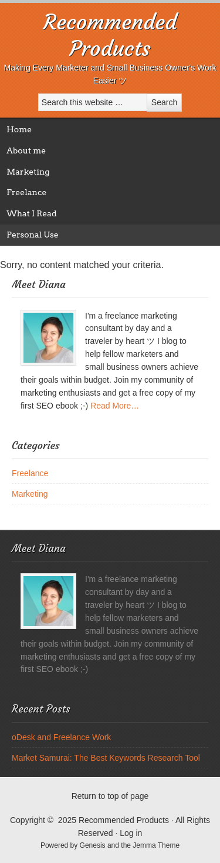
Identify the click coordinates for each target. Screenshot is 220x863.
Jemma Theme (156, 845)
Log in (131, 833)
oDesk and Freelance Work (61, 737)
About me (26, 150)
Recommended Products (110, 35)
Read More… (114, 405)
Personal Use (32, 234)
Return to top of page (110, 796)
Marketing (27, 171)
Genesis (93, 845)
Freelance (26, 192)
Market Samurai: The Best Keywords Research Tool (106, 757)
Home (19, 129)
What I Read (31, 213)
